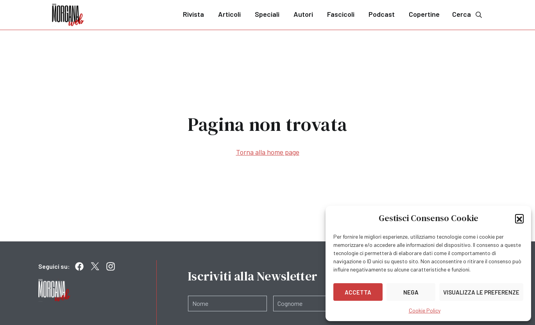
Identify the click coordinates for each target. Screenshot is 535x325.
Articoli (229, 14)
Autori (303, 14)
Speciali (267, 14)
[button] (519, 218)
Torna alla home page (267, 152)
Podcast (382, 14)
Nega (411, 292)
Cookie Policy (424, 310)
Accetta (358, 292)
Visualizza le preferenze (481, 292)
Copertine (424, 14)
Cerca (467, 14)
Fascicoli (340, 14)
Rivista (193, 14)
